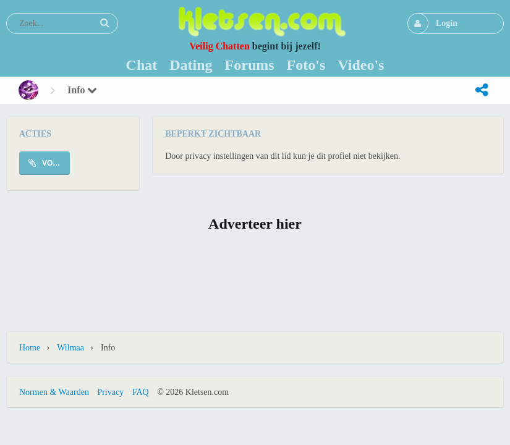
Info (82, 90)
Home (29, 347)
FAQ (140, 392)
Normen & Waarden (54, 392)
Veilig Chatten (219, 46)
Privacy (110, 392)
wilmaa (70, 347)
